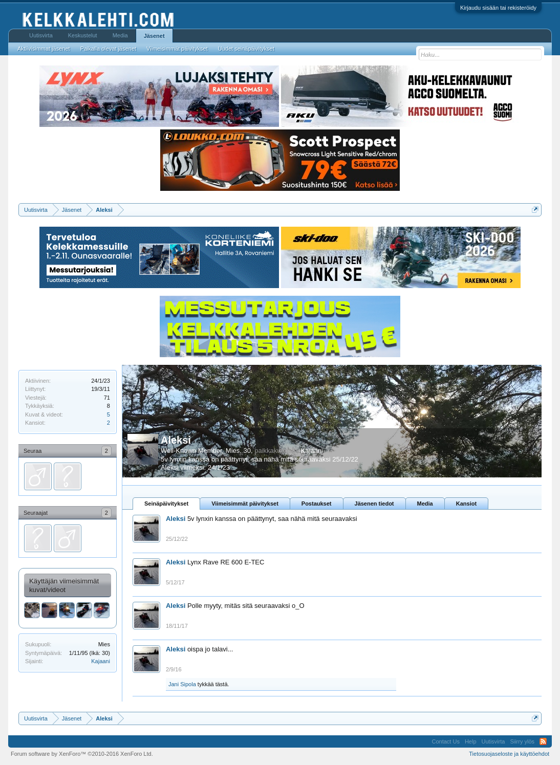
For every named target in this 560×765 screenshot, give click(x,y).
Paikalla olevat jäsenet (108, 49)
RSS (543, 741)
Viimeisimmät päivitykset (244, 503)
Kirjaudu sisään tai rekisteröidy (498, 8)
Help (471, 741)
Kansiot (466, 503)
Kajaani (100, 661)
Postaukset (316, 503)
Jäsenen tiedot (374, 503)
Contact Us (446, 741)
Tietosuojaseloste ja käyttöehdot (509, 754)
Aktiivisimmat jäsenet (43, 49)
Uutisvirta (41, 35)
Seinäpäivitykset (166, 503)
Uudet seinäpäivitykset (246, 49)
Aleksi (176, 440)
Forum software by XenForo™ (82, 754)
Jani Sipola (182, 684)
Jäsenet (154, 36)
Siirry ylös (522, 741)
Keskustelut (82, 35)
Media (425, 503)
